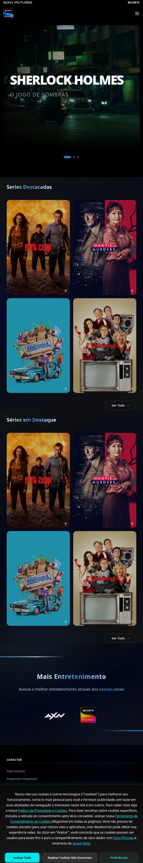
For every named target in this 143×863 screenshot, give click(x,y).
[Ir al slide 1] (67, 157)
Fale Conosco (16, 771)
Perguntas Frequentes (22, 779)
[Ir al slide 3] (78, 157)
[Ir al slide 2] (74, 157)
